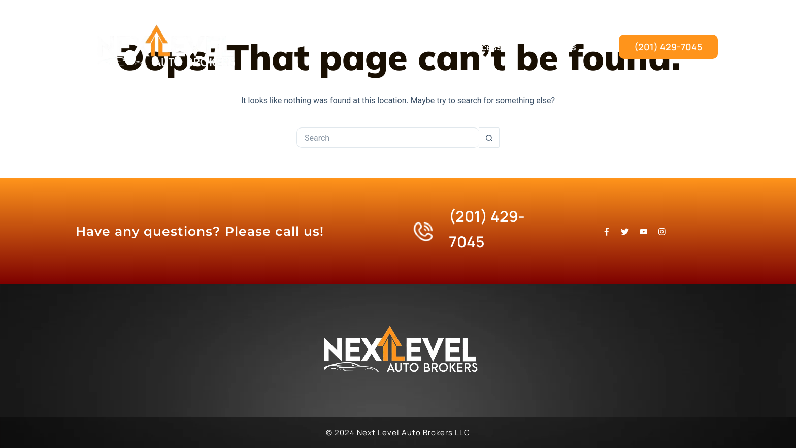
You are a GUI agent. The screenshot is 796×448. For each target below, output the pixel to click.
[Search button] (489, 137)
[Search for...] (387, 137)
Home (334, 47)
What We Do (398, 47)
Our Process (475, 47)
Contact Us (551, 47)
